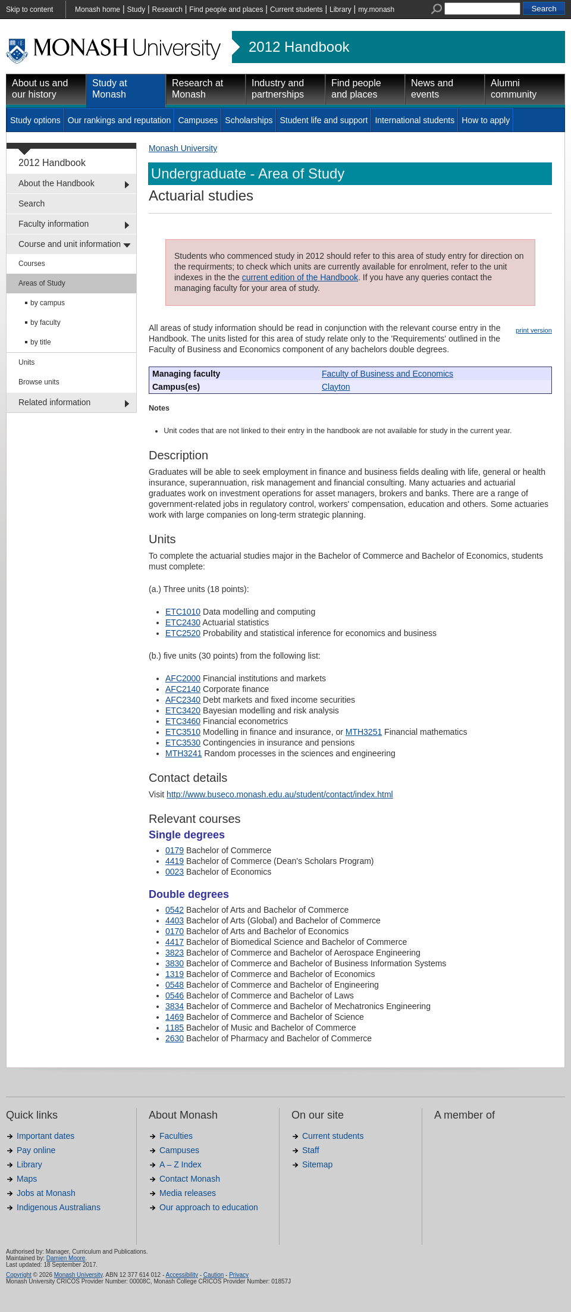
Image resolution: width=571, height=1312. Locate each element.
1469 (174, 1017)
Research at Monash (197, 88)
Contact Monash (189, 1178)
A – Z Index (180, 1164)
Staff (310, 1150)
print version (534, 330)
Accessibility (181, 1275)
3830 (174, 963)
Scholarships (248, 120)
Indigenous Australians (59, 1207)
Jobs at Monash (46, 1193)
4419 (174, 861)
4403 (174, 920)
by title (40, 342)
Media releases (187, 1193)
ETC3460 (182, 721)
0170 (174, 931)
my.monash (376, 9)
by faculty (45, 322)
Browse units (38, 382)
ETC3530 (182, 742)
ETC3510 (182, 732)
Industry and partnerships (278, 88)
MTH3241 (183, 753)
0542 (174, 910)
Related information (54, 402)
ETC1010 (182, 611)
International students (414, 120)
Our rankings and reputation (119, 120)
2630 (174, 1038)
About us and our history (40, 88)
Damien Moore (66, 1258)
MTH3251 (364, 732)
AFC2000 (182, 678)
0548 (174, 985)
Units (26, 362)
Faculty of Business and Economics (387, 373)
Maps (27, 1178)
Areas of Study (41, 283)
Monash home (97, 9)
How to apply (486, 120)
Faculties (176, 1136)
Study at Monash (109, 88)
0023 (174, 871)
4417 (174, 942)
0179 (174, 850)
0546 (174, 995)
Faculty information (53, 223)
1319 (174, 974)
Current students (296, 9)
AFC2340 (182, 699)
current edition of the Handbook (300, 277)
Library (341, 9)
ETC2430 (182, 622)
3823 (174, 952)
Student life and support (324, 120)
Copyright (19, 1275)
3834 (174, 1006)
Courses (31, 263)
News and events (432, 88)
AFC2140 (182, 689)
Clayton (336, 387)
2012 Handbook (299, 47)
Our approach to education (208, 1207)
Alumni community (514, 88)
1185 (174, 1027)
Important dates (45, 1136)
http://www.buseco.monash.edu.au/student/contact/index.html (280, 794)
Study (136, 9)
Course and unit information (69, 244)
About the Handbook (56, 183)
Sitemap (317, 1164)
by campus (47, 303)
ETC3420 (182, 710)
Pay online (36, 1150)
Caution (213, 1275)
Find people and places (226, 9)
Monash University (183, 148)
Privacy (239, 1275)
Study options (35, 120)
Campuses (198, 120)
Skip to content (29, 9)
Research (167, 9)
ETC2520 (182, 633)
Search (31, 203)
